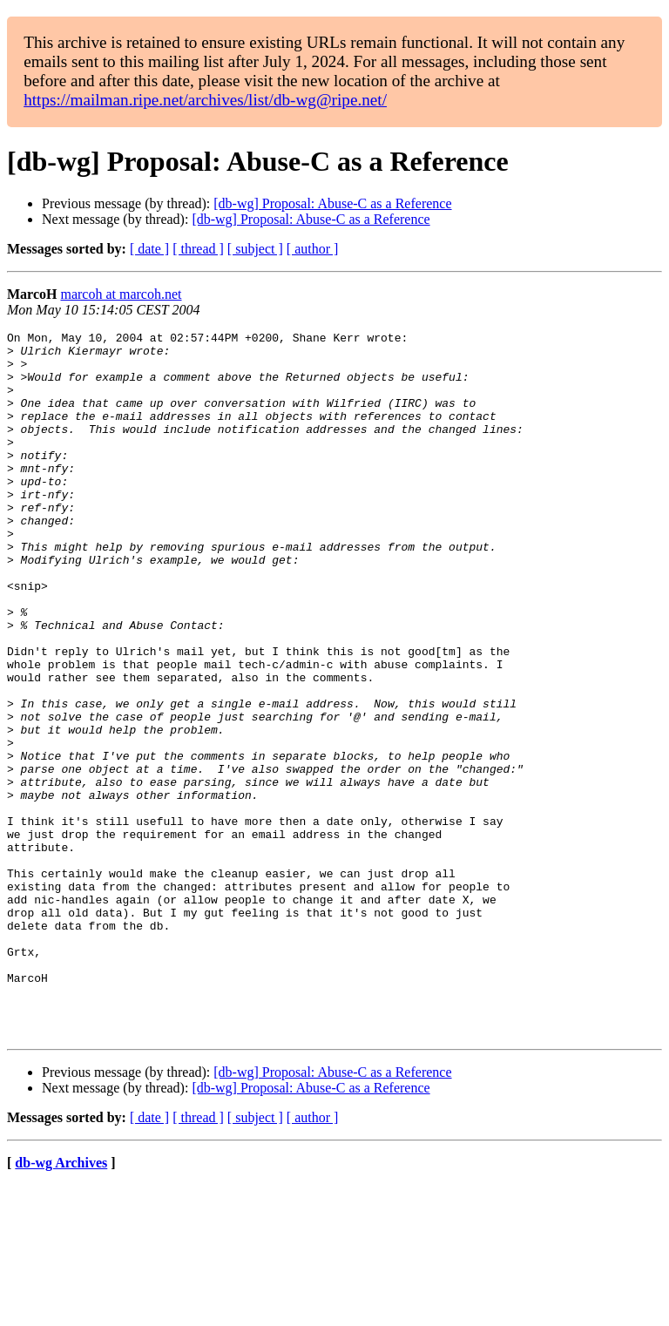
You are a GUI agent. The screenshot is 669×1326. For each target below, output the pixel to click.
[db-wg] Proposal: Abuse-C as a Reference (332, 203)
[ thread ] (198, 248)
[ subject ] (255, 248)
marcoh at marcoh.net (120, 294)
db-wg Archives (61, 1303)
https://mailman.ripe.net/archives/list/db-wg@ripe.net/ (205, 100)
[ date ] (149, 248)
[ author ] (313, 248)
